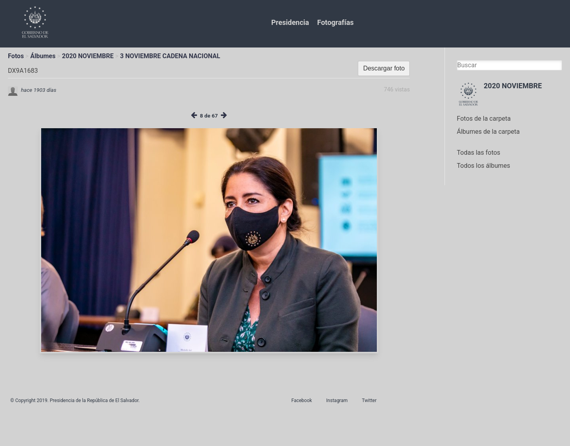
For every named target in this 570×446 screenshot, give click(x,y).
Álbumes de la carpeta (488, 131)
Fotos (16, 56)
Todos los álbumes (483, 165)
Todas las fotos (478, 152)
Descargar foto (384, 68)
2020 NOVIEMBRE (88, 56)
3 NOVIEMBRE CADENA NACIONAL (170, 56)
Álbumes (42, 56)
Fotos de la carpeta (484, 118)
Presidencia (290, 22)
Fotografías (335, 22)
